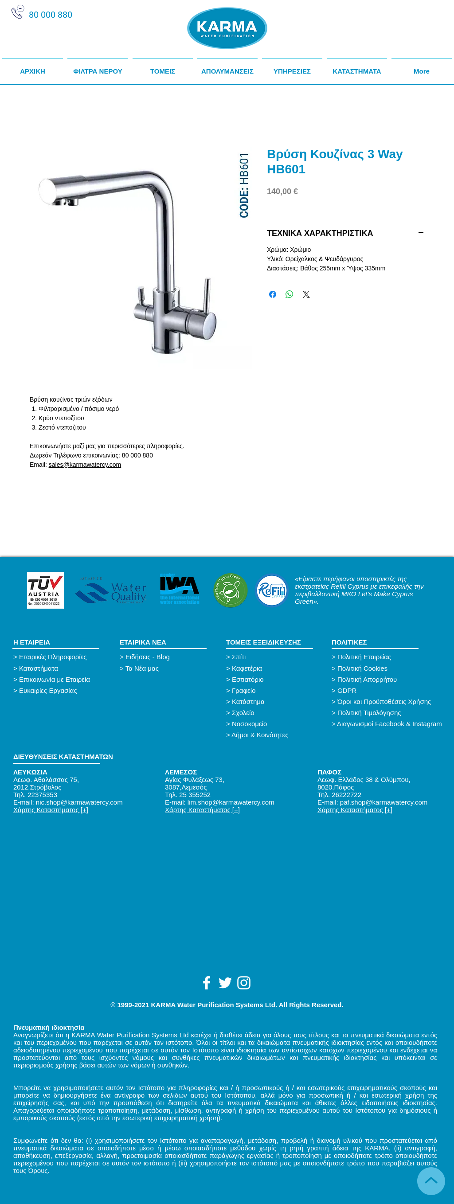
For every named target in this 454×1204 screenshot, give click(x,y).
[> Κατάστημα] (274, 701)
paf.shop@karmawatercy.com (384, 802)
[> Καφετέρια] (274, 668)
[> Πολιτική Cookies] (364, 668)
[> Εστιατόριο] (274, 679)
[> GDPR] (380, 690)
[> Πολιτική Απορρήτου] (380, 679)
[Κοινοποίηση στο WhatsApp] (289, 294)
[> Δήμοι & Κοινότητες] (257, 734)
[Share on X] (306, 294)
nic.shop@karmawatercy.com (79, 802)
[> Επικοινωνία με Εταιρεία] (61, 679)
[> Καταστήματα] (61, 668)
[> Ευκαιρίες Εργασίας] (56, 690)
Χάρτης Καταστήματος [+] (50, 809)
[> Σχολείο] (274, 712)
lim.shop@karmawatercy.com (231, 802)
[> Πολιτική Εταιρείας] (364, 656)
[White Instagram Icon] (244, 983)
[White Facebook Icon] (206, 983)
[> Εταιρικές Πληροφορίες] (61, 656)
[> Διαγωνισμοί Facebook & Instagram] (389, 723)
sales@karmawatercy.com (85, 464)
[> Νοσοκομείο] (274, 723)
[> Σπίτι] (274, 656)
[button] (162, 67)
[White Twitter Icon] (225, 983)
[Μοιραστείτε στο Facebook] (272, 294)
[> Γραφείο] (274, 690)
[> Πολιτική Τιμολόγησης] (389, 712)
